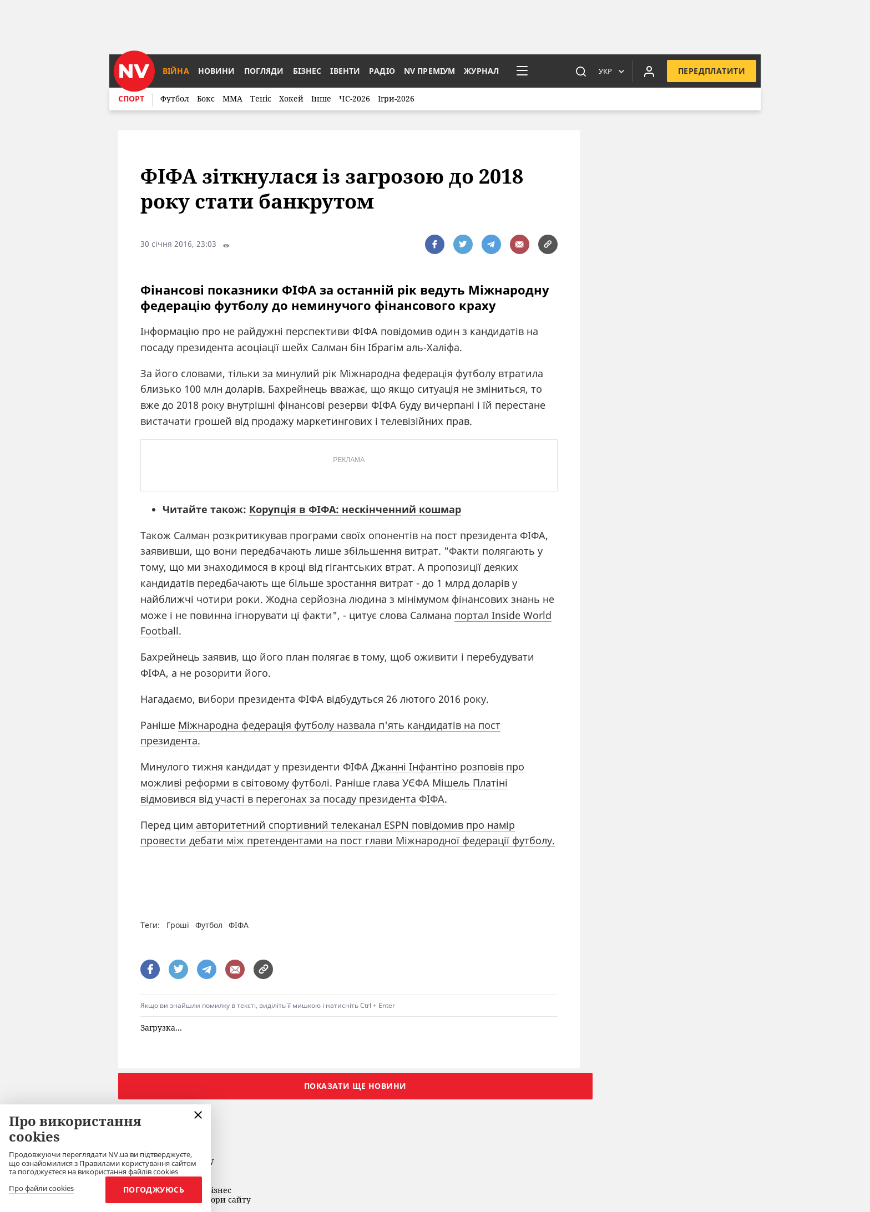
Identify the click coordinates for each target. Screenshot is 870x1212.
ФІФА (239, 925)
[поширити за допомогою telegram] (491, 244)
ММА (232, 98)
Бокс (206, 98)
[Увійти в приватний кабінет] (649, 71)
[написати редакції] (519, 244)
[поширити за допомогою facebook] (434, 244)
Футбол (174, 98)
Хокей (291, 98)
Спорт (131, 98)
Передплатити (711, 70)
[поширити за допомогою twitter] (463, 244)
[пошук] (581, 71)
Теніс (260, 98)
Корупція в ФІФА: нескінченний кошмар (355, 509)
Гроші (177, 925)
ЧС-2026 (354, 98)
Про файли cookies (41, 1188)
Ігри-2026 (396, 98)
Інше (321, 98)
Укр (605, 71)
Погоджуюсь (153, 1189)
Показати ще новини (355, 1086)
